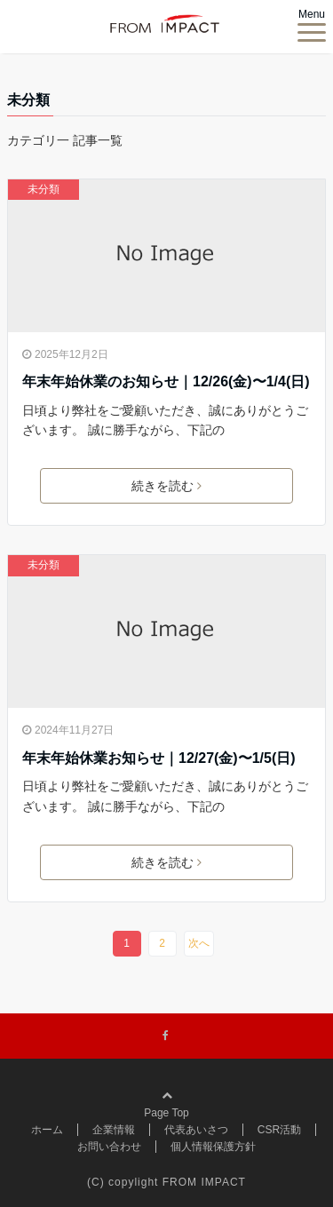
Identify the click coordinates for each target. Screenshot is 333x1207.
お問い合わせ (109, 1146)
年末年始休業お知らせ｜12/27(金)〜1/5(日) (159, 758)
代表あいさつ (196, 1130)
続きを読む (166, 486)
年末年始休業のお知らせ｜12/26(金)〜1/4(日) (166, 381)
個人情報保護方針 (213, 1146)
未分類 (43, 189)
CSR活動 (279, 1130)
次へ (199, 943)
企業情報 (113, 1130)
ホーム (47, 1130)
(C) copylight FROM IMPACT (166, 1182)
